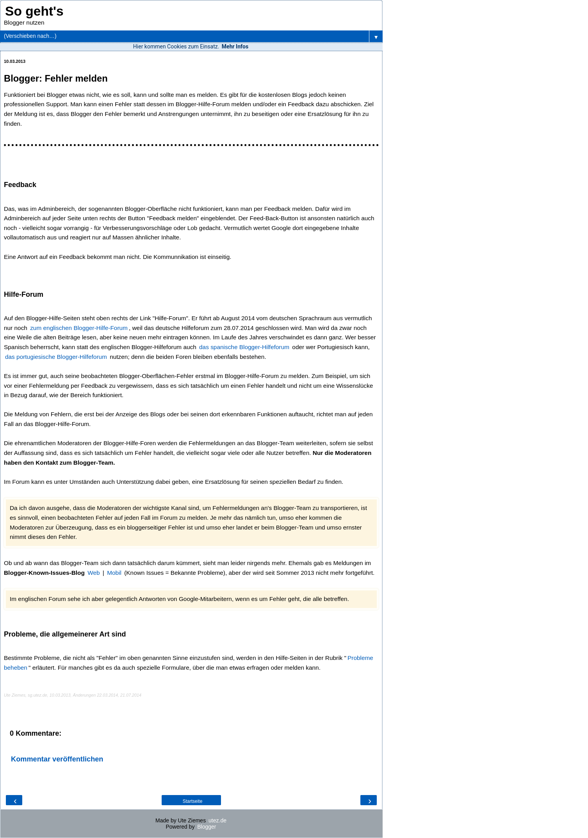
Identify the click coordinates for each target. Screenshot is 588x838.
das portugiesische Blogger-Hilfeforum (56, 356)
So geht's (34, 11)
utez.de (217, 820)
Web (93, 572)
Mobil (114, 572)
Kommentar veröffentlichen (57, 759)
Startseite (193, 801)
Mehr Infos (235, 46)
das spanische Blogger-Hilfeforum (244, 347)
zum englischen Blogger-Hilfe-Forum (79, 328)
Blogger (206, 827)
